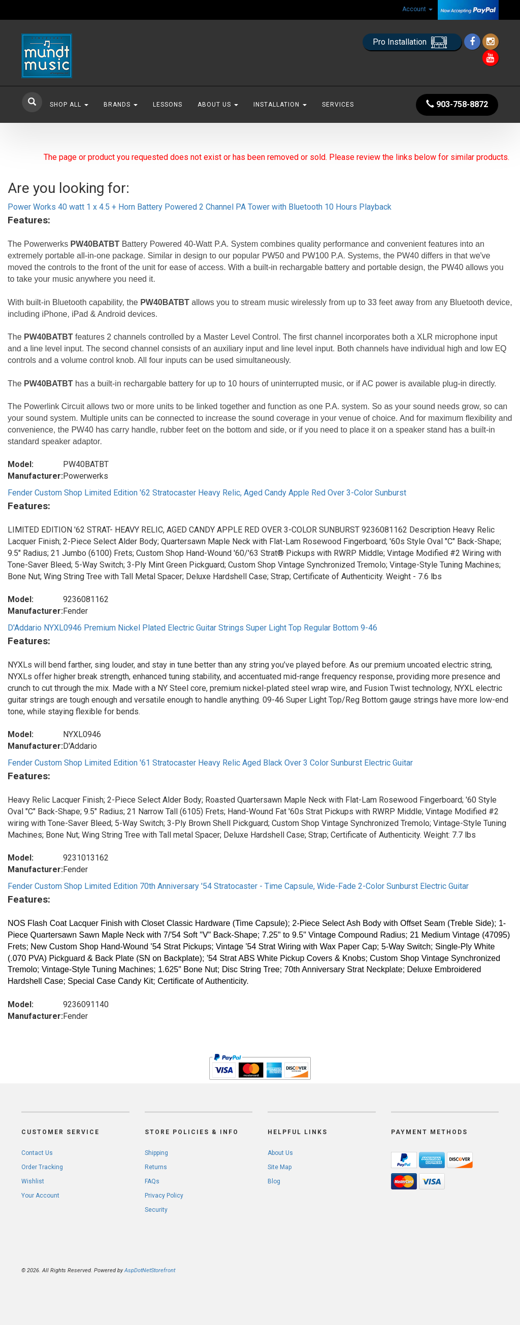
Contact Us (37, 1152)
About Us (218, 104)
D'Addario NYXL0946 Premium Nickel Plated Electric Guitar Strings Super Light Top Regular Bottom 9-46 (192, 628)
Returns (156, 1167)
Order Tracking (42, 1167)
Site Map (279, 1167)
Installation (280, 104)
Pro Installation (412, 42)
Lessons (167, 104)
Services (338, 104)
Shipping (156, 1152)
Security (156, 1209)
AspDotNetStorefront (149, 1270)
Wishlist (32, 1181)
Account (417, 9)
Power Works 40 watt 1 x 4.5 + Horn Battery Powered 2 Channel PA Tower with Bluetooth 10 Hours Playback (200, 207)
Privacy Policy (164, 1195)
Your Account (40, 1195)
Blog (274, 1181)
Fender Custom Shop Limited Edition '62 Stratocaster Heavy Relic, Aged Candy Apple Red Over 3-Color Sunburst (207, 493)
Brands (121, 104)
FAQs (152, 1181)
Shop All (69, 104)
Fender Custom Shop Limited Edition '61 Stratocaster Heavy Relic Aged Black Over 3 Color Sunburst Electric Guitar (210, 763)
